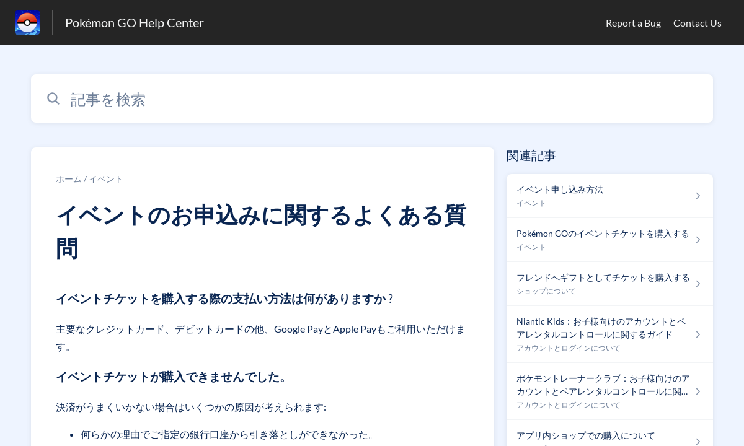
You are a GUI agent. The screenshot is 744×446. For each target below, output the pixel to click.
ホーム (69, 178)
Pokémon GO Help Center (134, 22)
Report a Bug (633, 22)
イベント (106, 178)
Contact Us (697, 22)
